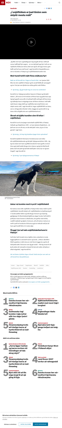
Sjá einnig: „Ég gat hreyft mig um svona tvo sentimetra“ (29, 90)
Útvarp (23, 2)
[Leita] (59, 3)
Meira (39, 2)
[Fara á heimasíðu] (6, 2)
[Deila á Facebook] (46, 8)
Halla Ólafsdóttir (14, 19)
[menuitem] (19, 2)
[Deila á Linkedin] (51, 8)
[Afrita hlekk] (44, 8)
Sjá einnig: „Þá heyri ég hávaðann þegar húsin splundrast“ (30, 134)
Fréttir (16, 2)
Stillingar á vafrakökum (10, 424)
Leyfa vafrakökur (41, 424)
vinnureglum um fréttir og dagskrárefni (38, 282)
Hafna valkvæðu (26, 424)
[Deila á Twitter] (49, 8)
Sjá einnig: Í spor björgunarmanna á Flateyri (26, 156)
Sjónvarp (31, 2)
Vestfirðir (13, 8)
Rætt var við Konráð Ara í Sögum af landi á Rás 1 (24, 80)
